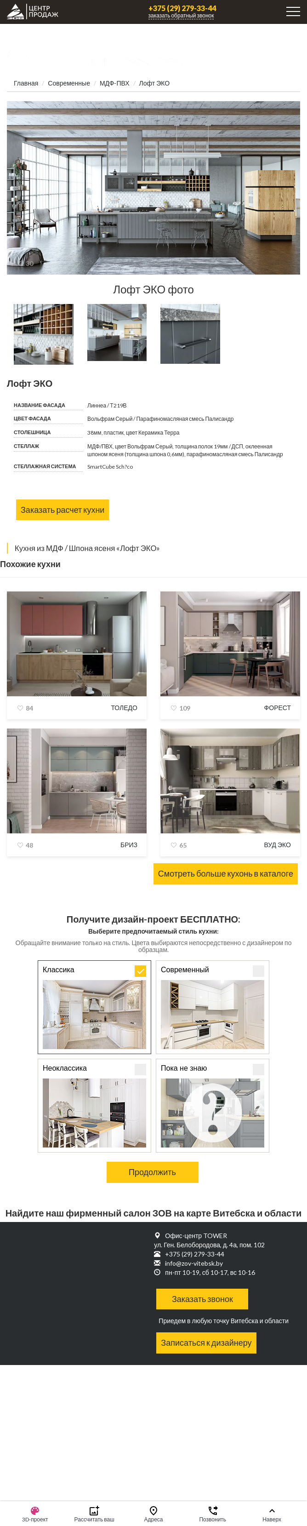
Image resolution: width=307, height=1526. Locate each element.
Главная (26, 83)
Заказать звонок (202, 1299)
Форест (277, 707)
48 (29, 845)
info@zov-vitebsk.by (194, 1263)
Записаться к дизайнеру (206, 1342)
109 (184, 708)
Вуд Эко (277, 845)
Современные (69, 83)
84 (29, 708)
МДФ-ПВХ (115, 83)
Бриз (128, 845)
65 (183, 845)
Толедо (124, 707)
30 (29, 263)
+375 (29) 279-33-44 (182, 8)
